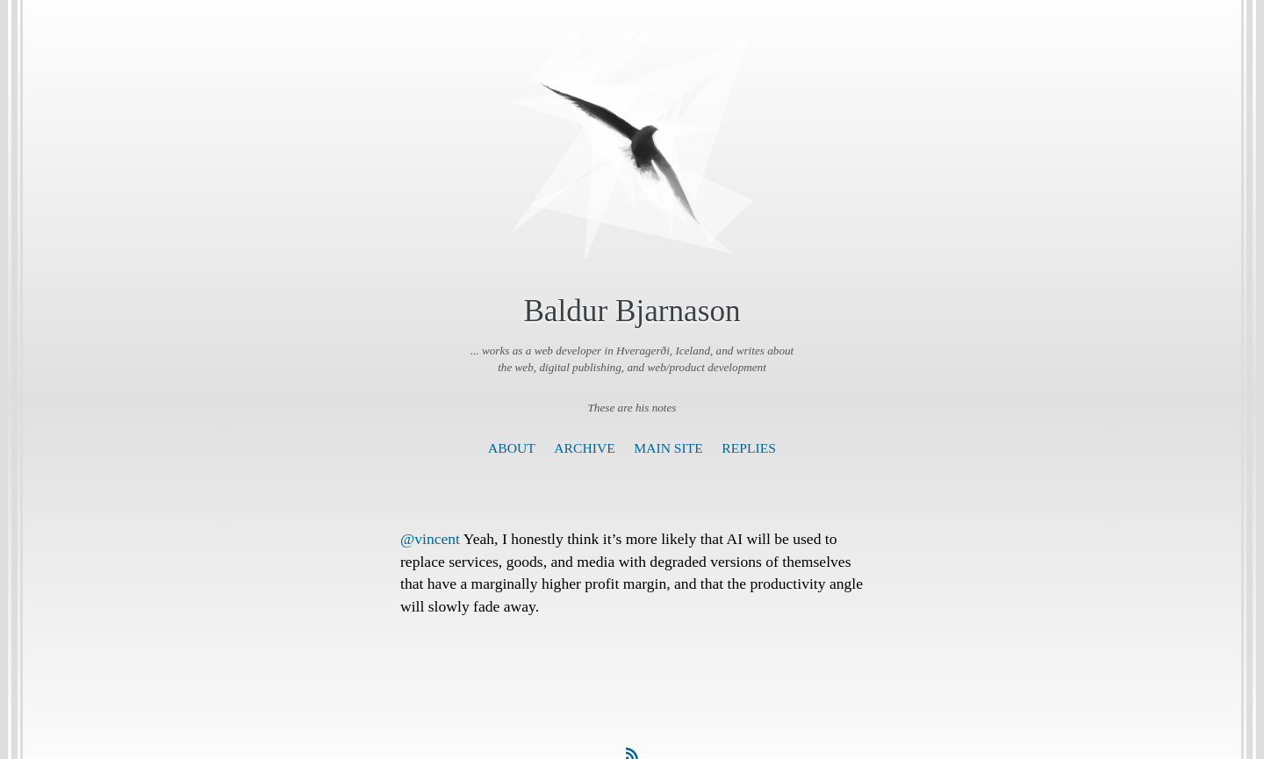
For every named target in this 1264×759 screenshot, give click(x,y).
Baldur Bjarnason (631, 311)
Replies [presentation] (749, 447)
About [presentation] (511, 447)
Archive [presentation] (584, 447)
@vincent (430, 539)
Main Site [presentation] (668, 447)
